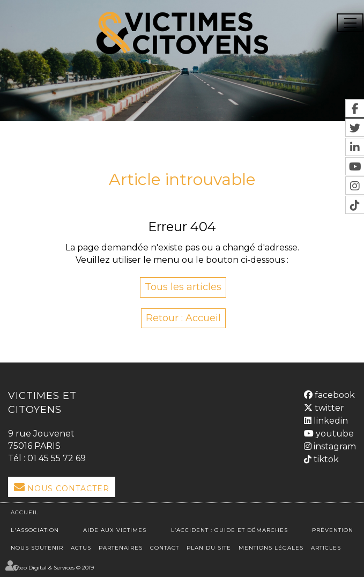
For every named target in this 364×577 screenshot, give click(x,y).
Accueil (25, 512)
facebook (334, 395)
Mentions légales (271, 547)
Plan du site (209, 547)
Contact (164, 547)
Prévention (332, 530)
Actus (81, 547)
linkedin (329, 421)
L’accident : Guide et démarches (229, 530)
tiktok (325, 459)
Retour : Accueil (183, 318)
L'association (35, 530)
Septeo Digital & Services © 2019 (51, 567)
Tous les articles (183, 287)
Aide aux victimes (114, 530)
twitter (328, 408)
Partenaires (121, 547)
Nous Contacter (68, 488)
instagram (333, 446)
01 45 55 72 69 (56, 458)
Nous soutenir (37, 547)
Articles (326, 547)
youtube (334, 433)
